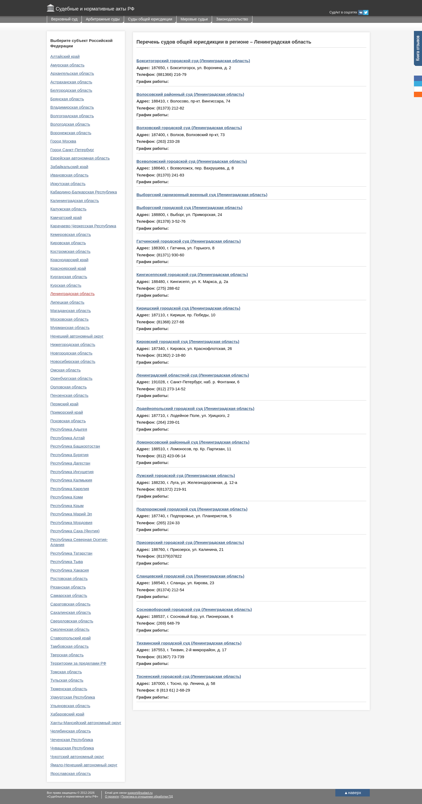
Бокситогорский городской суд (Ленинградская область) (193, 60)
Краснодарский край (69, 259)
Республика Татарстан (71, 553)
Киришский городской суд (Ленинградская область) (188, 308)
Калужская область (68, 209)
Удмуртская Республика (72, 697)
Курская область (65, 285)
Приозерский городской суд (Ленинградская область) (190, 542)
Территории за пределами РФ (78, 663)
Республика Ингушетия (72, 471)
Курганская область (68, 276)
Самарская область (68, 595)
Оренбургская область (71, 378)
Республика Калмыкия (71, 480)
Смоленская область (69, 629)
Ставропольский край (70, 638)
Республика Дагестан (70, 463)
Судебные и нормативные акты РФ (95, 9)
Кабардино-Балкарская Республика (83, 192)
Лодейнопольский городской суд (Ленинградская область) (195, 408)
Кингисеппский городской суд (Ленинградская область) (192, 274)
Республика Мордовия (71, 522)
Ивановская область (69, 175)
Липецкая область (67, 302)
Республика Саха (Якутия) (75, 531)
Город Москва (63, 141)
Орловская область (68, 387)
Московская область (69, 319)
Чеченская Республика (71, 739)
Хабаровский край (67, 714)
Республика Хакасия (69, 570)
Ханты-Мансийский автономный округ (85, 722)
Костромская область (70, 251)
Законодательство (232, 19)
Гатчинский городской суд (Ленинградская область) (188, 241)
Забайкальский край (69, 166)
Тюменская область (68, 688)
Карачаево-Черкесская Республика (83, 226)
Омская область (65, 370)
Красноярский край (68, 268)
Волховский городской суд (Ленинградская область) (189, 127)
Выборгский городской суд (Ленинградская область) (189, 207)
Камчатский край (66, 217)
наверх (352, 792)
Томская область (66, 672)
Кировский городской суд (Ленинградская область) (187, 341)
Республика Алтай (67, 437)
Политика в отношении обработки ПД (147, 796)
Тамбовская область (69, 646)
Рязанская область (68, 587)
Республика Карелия (69, 488)
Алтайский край (65, 56)
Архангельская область (72, 73)
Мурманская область (70, 327)
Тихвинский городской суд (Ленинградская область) (188, 643)
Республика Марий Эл (71, 514)
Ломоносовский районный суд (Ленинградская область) (192, 442)
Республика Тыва (66, 561)
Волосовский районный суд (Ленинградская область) (190, 94)
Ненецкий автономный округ (77, 336)
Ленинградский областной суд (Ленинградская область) (192, 375)
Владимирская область (72, 107)
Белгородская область (71, 90)
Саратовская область (70, 604)
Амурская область (67, 65)
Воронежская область (70, 132)
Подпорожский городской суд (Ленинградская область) (192, 509)
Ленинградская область (72, 293)
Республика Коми (66, 497)
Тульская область (66, 680)
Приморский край (66, 412)
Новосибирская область (72, 361)
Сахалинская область (70, 612)
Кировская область (68, 242)
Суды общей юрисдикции (150, 19)
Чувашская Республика (72, 748)
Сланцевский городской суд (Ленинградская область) (190, 576)
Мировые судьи (194, 19)
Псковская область (68, 421)
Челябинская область (70, 731)
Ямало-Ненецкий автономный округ (83, 765)
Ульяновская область (70, 705)
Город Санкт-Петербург (72, 149)
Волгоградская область (72, 116)
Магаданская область (70, 310)
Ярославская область (70, 773)
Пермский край (64, 404)
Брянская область (67, 99)
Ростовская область (69, 578)
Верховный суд (64, 19)
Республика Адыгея (68, 429)
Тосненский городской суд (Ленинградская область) (188, 676)
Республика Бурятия (69, 454)
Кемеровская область (70, 234)
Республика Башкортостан (75, 446)
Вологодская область (70, 124)
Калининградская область (74, 200)
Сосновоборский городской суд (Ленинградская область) (194, 609)
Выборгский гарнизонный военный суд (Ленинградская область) (201, 194)
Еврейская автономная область (80, 158)
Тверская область (67, 655)
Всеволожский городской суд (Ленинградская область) (191, 161)
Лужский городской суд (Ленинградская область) (185, 475)
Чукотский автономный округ (77, 756)
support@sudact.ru (140, 792)
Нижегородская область (72, 344)
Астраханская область (71, 82)
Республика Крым (67, 505)
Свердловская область (71, 621)
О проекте (112, 796)
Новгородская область (71, 353)
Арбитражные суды (103, 19)
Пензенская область (69, 395)
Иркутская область (68, 183)
